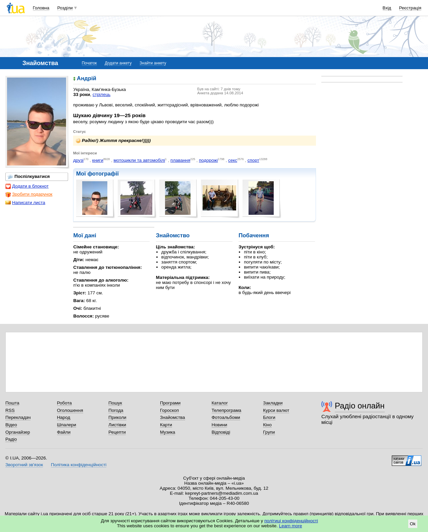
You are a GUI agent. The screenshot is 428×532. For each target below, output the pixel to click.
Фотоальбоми (226, 417)
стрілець (101, 94)
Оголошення (70, 410)
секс (232, 160)
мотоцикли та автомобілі (139, 160)
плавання (180, 160)
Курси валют (276, 410)
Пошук (115, 402)
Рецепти (117, 432)
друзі (78, 160)
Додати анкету (118, 63)
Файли (64, 432)
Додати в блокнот (27, 186)
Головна (41, 7)
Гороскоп (169, 410)
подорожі (208, 160)
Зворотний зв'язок (24, 464)
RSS (10, 410)
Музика (167, 432)
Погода (115, 410)
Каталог (220, 402)
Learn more (290, 525)
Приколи (117, 417)
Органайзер (17, 432)
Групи (269, 432)
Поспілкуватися (29, 176)
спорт (253, 160)
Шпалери (66, 424)
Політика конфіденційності (78, 464)
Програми (170, 402)
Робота (64, 402)
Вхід (387, 7)
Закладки (272, 402)
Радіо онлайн (360, 405)
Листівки (117, 424)
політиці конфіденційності (291, 520)
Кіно (267, 424)
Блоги (269, 417)
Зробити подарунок (28, 194)
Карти (166, 424)
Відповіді (221, 432)
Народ (63, 417)
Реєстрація (410, 7)
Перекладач (18, 417)
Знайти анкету (153, 63)
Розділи (65, 7)
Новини (219, 424)
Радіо (11, 439)
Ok (413, 523)
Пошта (12, 402)
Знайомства (172, 417)
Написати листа (25, 202)
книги (97, 160)
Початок (89, 63)
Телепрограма (227, 410)
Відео (11, 424)
